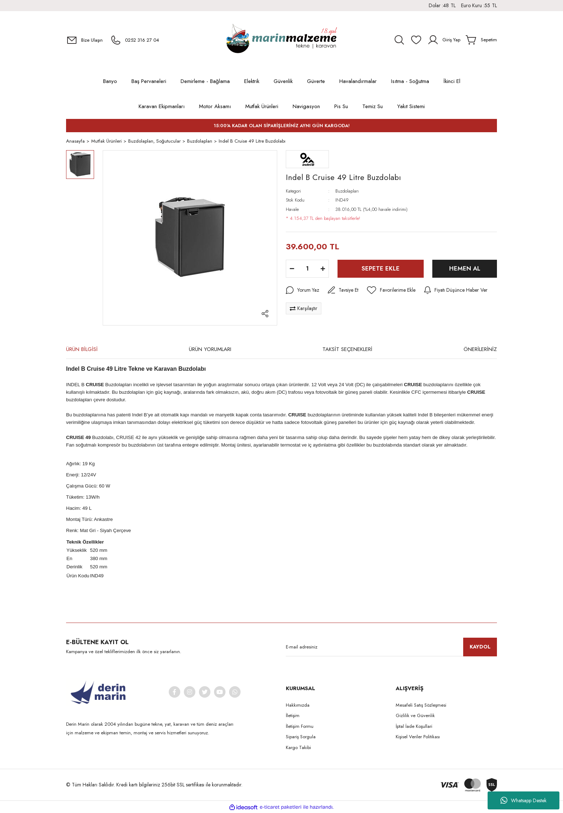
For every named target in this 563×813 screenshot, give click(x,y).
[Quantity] (307, 269)
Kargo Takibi (298, 747)
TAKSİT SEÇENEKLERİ (347, 350)
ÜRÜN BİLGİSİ (82, 350)
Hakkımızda (298, 705)
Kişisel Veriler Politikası (418, 737)
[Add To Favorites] (391, 291)
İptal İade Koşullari (414, 726)
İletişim (292, 715)
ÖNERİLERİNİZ (480, 350)
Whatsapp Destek (523, 800)
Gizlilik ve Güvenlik (415, 715)
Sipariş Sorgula (301, 737)
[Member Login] (443, 39)
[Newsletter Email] (391, 647)
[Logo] (281, 40)
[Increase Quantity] (323, 269)
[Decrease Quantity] (292, 269)
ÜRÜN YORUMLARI (210, 350)
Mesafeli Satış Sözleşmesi (421, 705)
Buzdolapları (347, 191)
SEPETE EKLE (381, 268)
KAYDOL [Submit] (480, 647)
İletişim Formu (299, 726)
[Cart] (481, 39)
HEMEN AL (464, 268)
